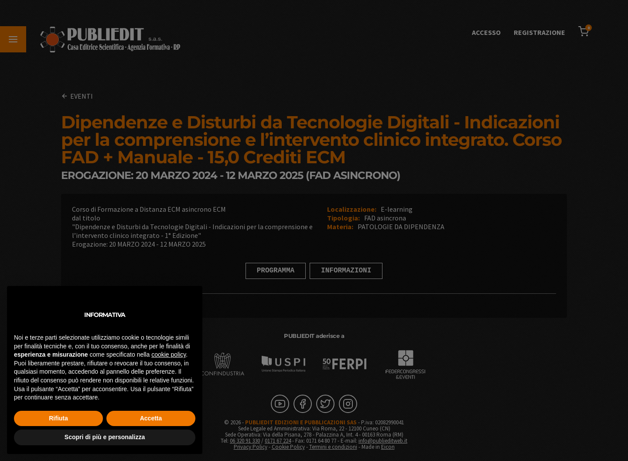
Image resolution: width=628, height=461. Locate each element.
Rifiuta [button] (58, 418)
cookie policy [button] (168, 354)
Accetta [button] (151, 418)
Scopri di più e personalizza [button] (105, 436)
